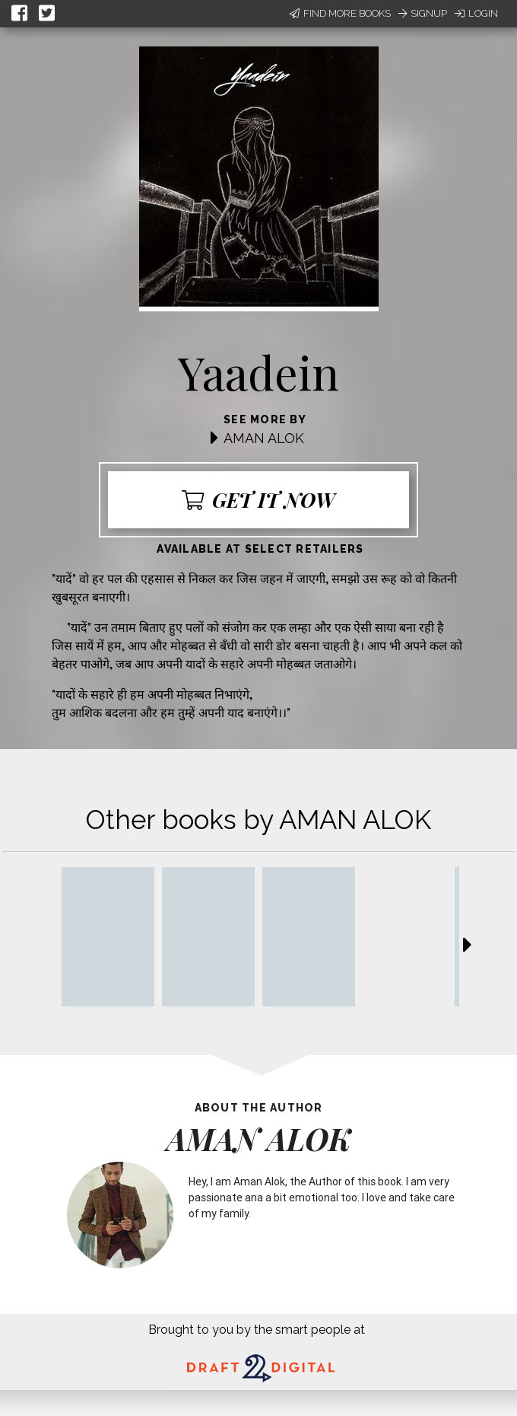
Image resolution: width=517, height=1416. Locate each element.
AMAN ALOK (264, 438)
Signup (422, 13)
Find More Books (340, 13)
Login (476, 13)
